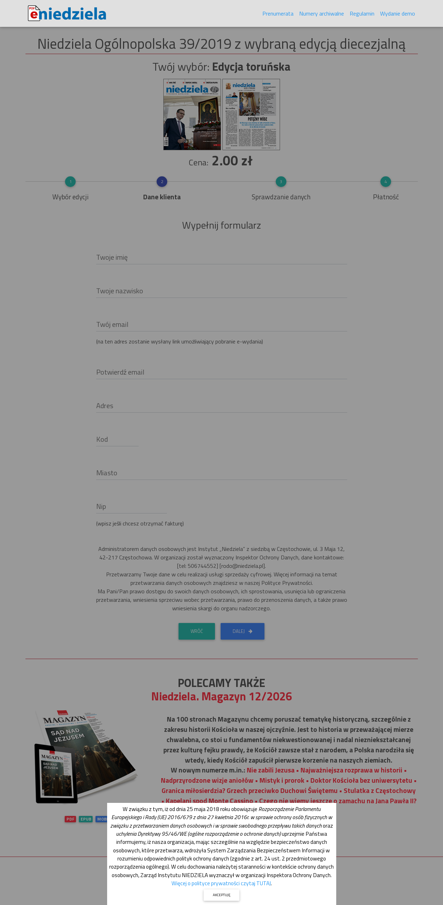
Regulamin (362, 15)
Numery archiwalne (321, 15)
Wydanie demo (397, 15)
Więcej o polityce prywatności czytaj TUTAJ (221, 883)
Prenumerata (277, 15)
